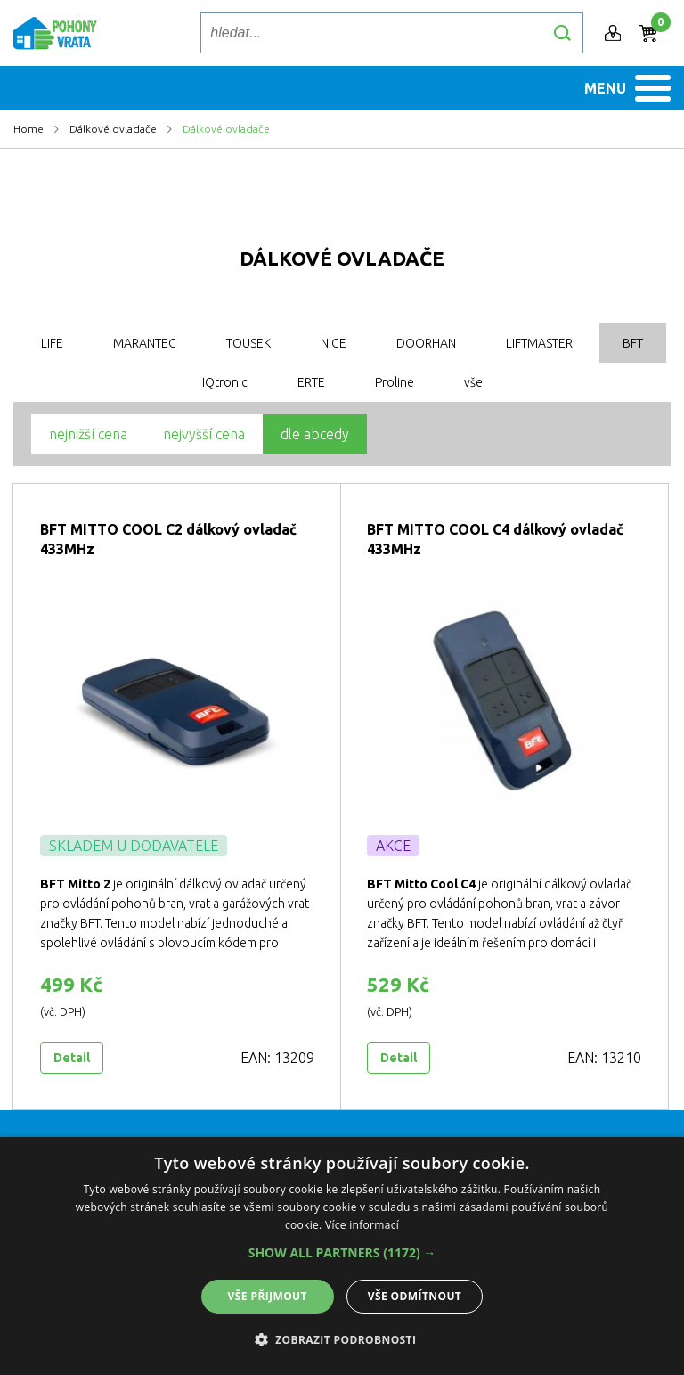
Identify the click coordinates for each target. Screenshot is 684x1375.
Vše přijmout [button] (267, 1296)
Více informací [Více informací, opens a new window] (362, 1224)
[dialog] (342, 1256)
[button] (342, 1253)
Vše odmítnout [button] (414, 1296)
